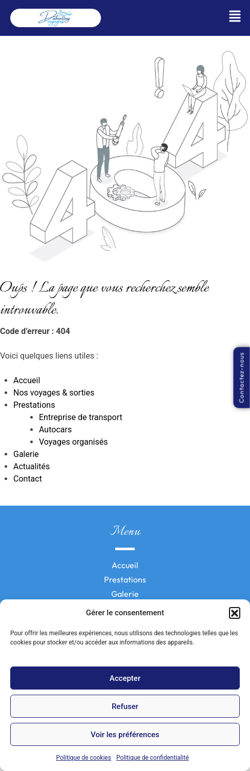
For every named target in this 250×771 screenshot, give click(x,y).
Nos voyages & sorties (53, 393)
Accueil (26, 380)
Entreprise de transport (80, 417)
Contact (27, 479)
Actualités (31, 466)
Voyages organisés (73, 442)
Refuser (125, 706)
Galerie (26, 454)
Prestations (34, 405)
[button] (235, 613)
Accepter (125, 678)
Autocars (55, 429)
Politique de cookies (83, 757)
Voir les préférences (125, 734)
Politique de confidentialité (152, 757)
